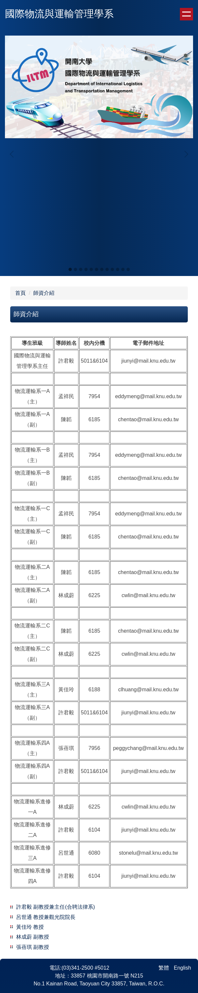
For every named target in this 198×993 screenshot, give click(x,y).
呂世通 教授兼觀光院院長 (45, 917)
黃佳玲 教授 (30, 927)
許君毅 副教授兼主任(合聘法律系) (55, 907)
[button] (13, 154)
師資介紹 (43, 293)
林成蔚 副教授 (32, 937)
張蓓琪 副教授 (32, 947)
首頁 (20, 293)
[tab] (70, 269)
